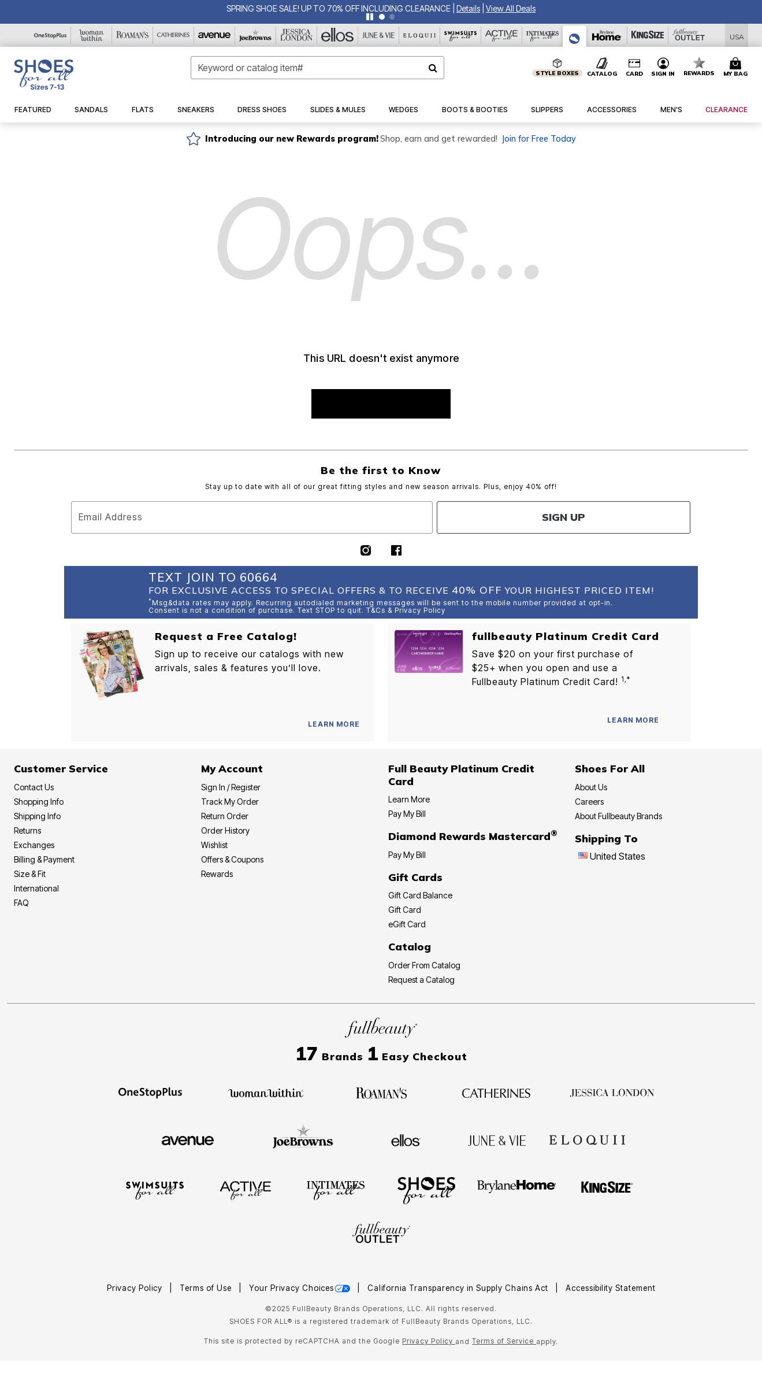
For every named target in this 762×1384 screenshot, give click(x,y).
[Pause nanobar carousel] (369, 16)
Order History (225, 830)
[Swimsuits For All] (460, 35)
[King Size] (647, 35)
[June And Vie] (378, 35)
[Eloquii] (419, 35)
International (36, 888)
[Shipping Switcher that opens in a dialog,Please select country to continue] (737, 35)
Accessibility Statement (611, 1288)
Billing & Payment (44, 859)
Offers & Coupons (232, 859)
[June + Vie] (497, 1139)
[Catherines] (496, 1092)
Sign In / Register (231, 787)
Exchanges (34, 845)
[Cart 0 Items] (737, 68)
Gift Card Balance (420, 895)
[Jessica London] (296, 35)
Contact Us (34, 787)
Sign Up (563, 517)
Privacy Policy (136, 1288)
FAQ (21, 903)
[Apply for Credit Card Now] (676, 722)
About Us (591, 787)
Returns (27, 830)
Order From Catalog (424, 965)
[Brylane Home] (606, 35)
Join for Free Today (538, 139)
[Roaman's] (132, 35)
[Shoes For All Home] (43, 74)
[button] (468, 8)
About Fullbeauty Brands (618, 816)
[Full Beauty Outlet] (688, 35)
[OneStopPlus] (50, 35)
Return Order (224, 816)
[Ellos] (337, 35)
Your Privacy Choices (300, 1288)
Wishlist (214, 845)
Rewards (217, 874)
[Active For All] (501, 35)
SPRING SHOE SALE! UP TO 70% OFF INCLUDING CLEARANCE (338, 8)
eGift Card (407, 924)
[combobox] (318, 67)
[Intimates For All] (542, 35)
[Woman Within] (91, 35)
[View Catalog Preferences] (334, 724)
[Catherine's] (173, 35)
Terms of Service (504, 1341)
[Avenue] (214, 35)
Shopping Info (39, 801)
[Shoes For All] (574, 36)
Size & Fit (30, 874)
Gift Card (404, 910)
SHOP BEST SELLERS (381, 404)
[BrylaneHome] (516, 1190)
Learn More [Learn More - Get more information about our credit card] (409, 799)
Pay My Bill (407, 814)
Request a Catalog (421, 980)
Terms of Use (207, 1288)
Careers (589, 801)
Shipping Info (37, 816)
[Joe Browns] (255, 35)
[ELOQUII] (587, 1139)
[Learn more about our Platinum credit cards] (633, 720)
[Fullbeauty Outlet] (381, 1234)
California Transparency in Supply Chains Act (459, 1288)
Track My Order (230, 801)
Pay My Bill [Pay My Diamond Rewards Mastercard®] (407, 855)
